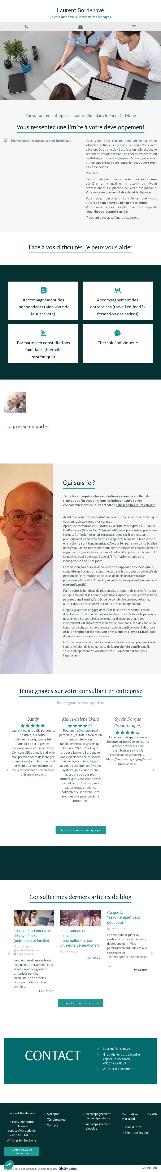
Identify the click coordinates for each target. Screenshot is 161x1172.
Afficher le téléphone (117, 1068)
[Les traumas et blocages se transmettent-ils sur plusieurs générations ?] (80, 918)
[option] (80, 760)
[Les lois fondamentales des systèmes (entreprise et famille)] (34, 918)
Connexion (149, 1167)
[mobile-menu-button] (134, 27)
